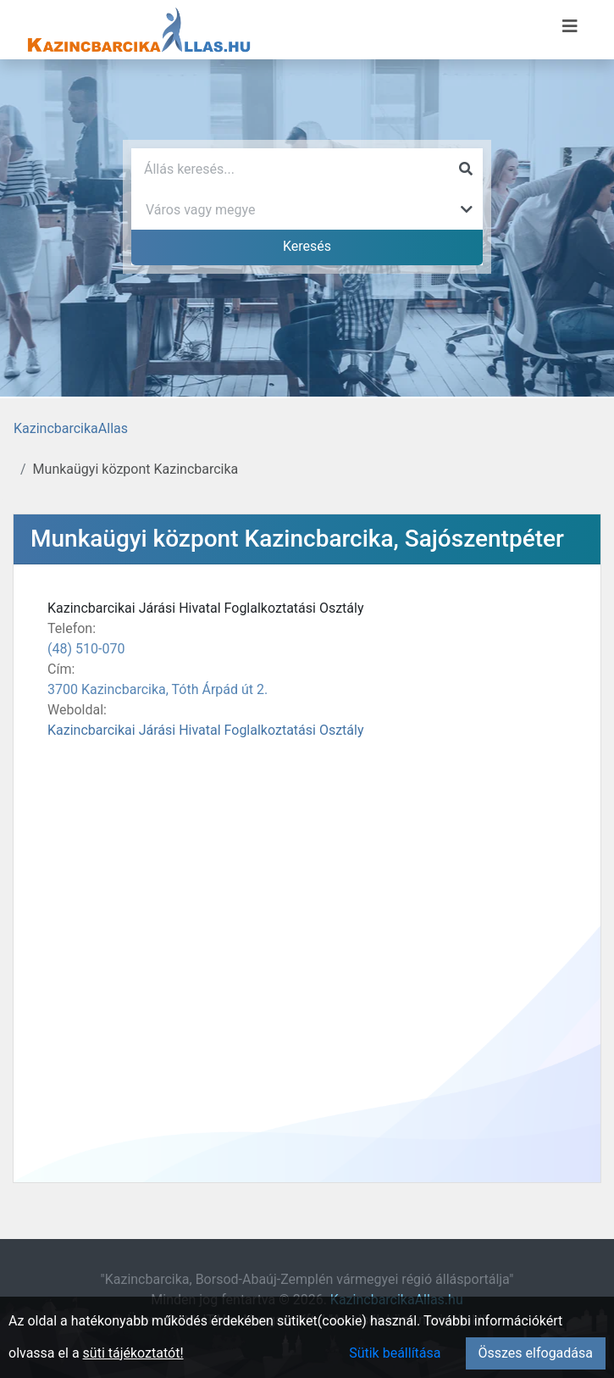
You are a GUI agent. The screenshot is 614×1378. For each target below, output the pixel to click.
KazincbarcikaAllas (71, 428)
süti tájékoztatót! (133, 1353)
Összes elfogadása (535, 1353)
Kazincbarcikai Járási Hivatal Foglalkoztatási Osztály (205, 730)
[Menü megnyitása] (570, 26)
